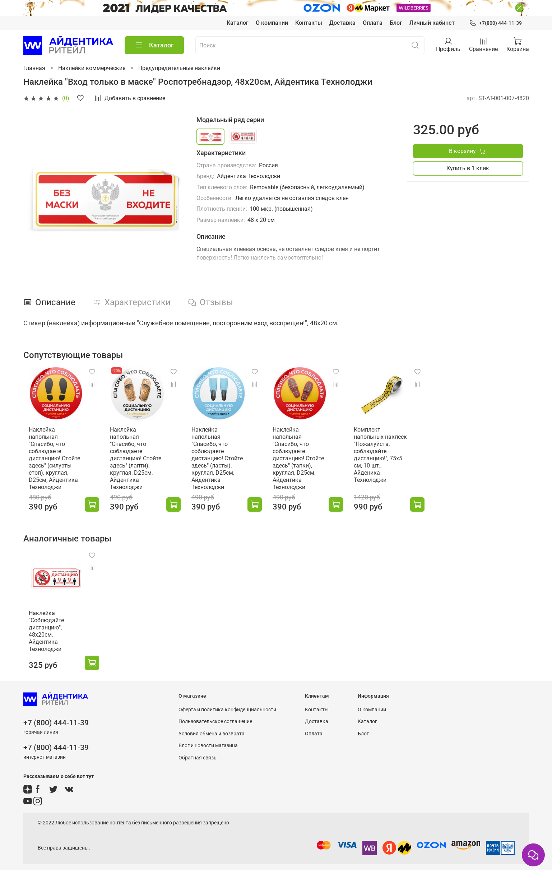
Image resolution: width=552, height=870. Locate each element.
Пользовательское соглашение (215, 717)
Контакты (308, 22)
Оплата (372, 22)
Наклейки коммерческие (91, 68)
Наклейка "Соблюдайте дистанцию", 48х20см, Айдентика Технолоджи (52, 630)
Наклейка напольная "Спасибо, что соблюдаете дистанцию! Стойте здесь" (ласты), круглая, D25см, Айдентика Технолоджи (223, 459)
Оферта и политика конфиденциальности (227, 705)
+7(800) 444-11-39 (495, 23)
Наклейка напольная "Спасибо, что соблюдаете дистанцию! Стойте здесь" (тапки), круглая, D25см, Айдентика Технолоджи (309, 459)
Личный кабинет (432, 22)
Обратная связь (197, 753)
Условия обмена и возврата (211, 729)
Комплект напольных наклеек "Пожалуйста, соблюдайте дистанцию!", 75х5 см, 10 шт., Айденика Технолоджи (396, 456)
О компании (272, 22)
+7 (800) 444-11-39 (56, 718)
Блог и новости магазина (208, 741)
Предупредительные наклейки (179, 68)
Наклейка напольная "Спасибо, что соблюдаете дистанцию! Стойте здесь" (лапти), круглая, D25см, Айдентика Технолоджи (137, 459)
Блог (396, 22)
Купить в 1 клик (467, 168)
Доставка (342, 22)
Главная (34, 68)
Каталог (238, 22)
